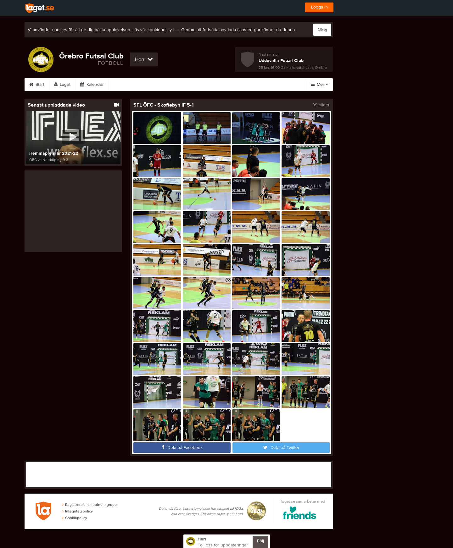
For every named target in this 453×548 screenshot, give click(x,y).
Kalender (92, 84)
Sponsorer (210, 84)
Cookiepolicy (74, 517)
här (176, 30)
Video (178, 84)
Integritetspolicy (77, 511)
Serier (122, 84)
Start (36, 84)
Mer (319, 84)
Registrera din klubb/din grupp (89, 504)
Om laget (245, 84)
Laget (62, 84)
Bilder (150, 84)
